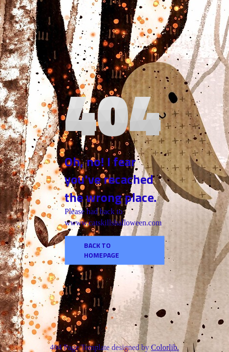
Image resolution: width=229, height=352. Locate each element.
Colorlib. (165, 347)
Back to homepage (101, 250)
